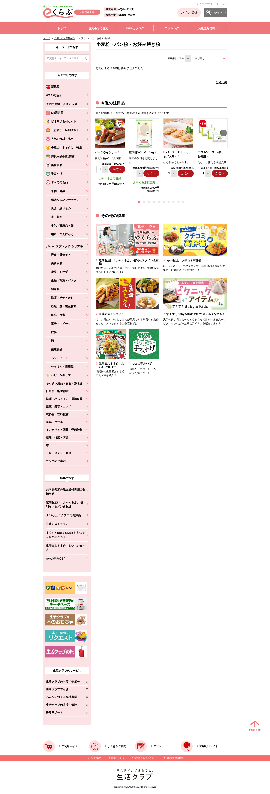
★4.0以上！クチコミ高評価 (63, 515)
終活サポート (64, 713)
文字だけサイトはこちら (211, 3)
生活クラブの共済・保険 (64, 705)
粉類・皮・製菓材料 (64, 38)
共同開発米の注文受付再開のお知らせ (65, 491)
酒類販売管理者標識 (173, 758)
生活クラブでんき (64, 690)
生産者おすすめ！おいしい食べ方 (65, 547)
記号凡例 (221, 82)
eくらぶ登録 (189, 12)
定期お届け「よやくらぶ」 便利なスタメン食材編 (64, 504)
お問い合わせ (117, 758)
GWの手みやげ (55, 558)
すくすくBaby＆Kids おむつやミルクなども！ (65, 535)
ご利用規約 (95, 758)
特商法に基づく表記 (144, 758)
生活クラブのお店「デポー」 (64, 682)
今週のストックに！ (58, 523)
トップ (46, 38)
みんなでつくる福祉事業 (64, 697)
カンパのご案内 (56, 461)
